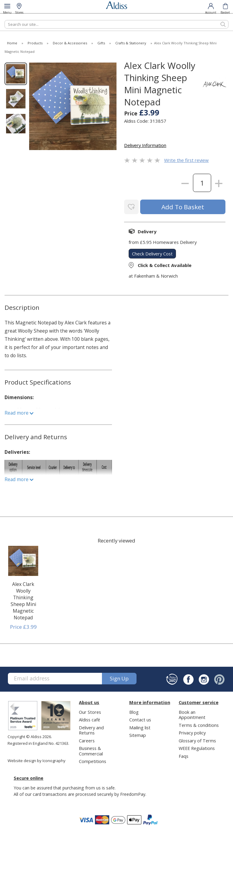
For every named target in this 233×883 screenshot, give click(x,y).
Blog (134, 711)
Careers (87, 740)
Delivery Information (145, 145)
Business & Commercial (91, 750)
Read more (19, 412)
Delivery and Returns (91, 729)
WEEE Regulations (197, 748)
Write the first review (186, 160)
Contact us (140, 719)
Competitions (92, 761)
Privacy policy (192, 732)
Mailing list (139, 727)
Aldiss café (89, 719)
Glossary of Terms (197, 740)
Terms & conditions (199, 724)
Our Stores (90, 711)
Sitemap (137, 735)
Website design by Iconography (37, 760)
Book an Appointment (192, 714)
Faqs (183, 755)
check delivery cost (152, 253)
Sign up (119, 678)
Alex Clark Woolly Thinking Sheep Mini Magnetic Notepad (23, 600)
